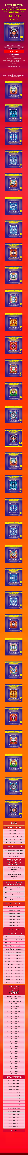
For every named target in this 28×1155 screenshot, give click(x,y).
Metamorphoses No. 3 (14, 1086)
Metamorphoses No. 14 (14, 1120)
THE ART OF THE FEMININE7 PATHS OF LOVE (14, 931)
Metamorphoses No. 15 (14, 1123)
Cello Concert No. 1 (14, 856)
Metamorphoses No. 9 (14, 1105)
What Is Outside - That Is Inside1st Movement (14, 889)
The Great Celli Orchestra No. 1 (14, 850)
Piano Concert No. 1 (14, 830)
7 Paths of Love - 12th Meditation (14, 970)
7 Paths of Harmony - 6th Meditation (14, 1022)
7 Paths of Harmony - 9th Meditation (14, 1037)
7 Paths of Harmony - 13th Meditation (14, 1057)
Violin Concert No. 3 (14, 913)
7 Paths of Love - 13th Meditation (14, 973)
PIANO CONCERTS (14, 827)
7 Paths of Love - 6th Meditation (14, 952)
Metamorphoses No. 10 (14, 1108)
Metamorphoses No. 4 (14, 1089)
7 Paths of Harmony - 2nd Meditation (14, 1002)
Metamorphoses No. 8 (14, 1102)
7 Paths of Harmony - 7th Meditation (14, 1027)
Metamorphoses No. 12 (14, 1114)
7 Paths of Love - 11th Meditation (14, 967)
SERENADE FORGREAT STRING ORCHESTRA (14, 862)
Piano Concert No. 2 (14, 833)
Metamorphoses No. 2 (14, 1083)
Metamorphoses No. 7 (14, 1099)
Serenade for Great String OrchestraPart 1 (14, 869)
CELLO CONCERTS (14, 847)
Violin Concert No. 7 (14, 925)
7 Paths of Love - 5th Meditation (14, 949)
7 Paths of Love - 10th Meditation (14, 964)
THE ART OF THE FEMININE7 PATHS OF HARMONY (14, 990)
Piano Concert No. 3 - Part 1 (14, 840)
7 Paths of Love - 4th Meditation (14, 946)
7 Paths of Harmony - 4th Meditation (14, 1012)
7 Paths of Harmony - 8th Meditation (14, 1032)
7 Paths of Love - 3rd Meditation (14, 943)
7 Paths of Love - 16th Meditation (14, 982)
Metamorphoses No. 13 (14, 1117)
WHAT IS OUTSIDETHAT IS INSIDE (14, 883)
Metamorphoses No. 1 (14, 1080)
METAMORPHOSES (14, 1077)
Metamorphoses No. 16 (14, 1126)
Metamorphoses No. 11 (14, 1111)
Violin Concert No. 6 (14, 922)
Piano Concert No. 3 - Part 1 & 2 (14, 837)
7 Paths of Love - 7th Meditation (14, 955)
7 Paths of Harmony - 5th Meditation (14, 1017)
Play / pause (6, 47)
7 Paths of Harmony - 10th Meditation (14, 1042)
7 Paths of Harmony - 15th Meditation (14, 1067)
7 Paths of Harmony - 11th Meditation (14, 1047)
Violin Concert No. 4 (14, 916)
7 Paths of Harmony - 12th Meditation (14, 1052)
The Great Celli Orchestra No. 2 (14, 853)
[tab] (14, 823)
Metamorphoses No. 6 (14, 1096)
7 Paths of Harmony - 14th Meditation (14, 1062)
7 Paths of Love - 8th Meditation (14, 958)
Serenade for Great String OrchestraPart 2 (14, 876)
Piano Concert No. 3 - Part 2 (14, 843)
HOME (14, 823)
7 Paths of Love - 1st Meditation (14, 937)
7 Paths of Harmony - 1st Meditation (14, 997)
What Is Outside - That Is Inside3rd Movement (14, 899)
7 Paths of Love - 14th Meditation (14, 976)
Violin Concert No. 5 (14, 919)
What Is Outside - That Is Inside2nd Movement (14, 894)
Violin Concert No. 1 (14, 907)
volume (22, 47)
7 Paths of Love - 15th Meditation (14, 979)
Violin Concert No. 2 (14, 910)
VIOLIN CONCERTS (14, 904)
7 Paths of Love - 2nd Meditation (14, 940)
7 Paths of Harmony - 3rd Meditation (14, 1007)
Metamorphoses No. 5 (14, 1093)
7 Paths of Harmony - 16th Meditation (14, 1072)
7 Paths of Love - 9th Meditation (14, 961)
